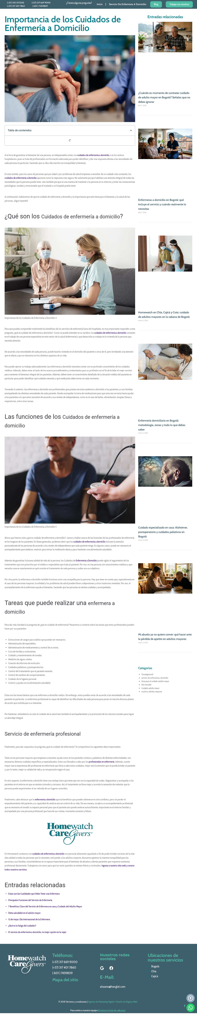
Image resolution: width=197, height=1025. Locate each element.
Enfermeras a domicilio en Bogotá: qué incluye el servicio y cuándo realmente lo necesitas (162, 204)
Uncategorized (147, 674)
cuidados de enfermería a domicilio (93, 155)
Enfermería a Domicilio (86, 569)
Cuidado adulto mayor (150, 688)
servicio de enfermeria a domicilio (154, 677)
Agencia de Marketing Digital (101, 1010)
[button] (131, 130)
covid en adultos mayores (151, 691)
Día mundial (146, 684)
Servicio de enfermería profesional (51, 742)
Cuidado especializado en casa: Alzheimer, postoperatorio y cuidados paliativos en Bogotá (163, 532)
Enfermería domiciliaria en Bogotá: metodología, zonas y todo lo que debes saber (161, 425)
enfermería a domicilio (45, 808)
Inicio (100, 4)
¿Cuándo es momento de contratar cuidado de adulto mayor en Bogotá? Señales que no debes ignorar (164, 97)
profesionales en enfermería (101, 770)
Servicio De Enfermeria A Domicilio (127, 4)
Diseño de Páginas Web (126, 1010)
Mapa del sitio (66, 986)
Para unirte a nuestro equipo (97, 1019)
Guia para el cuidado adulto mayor (155, 681)
